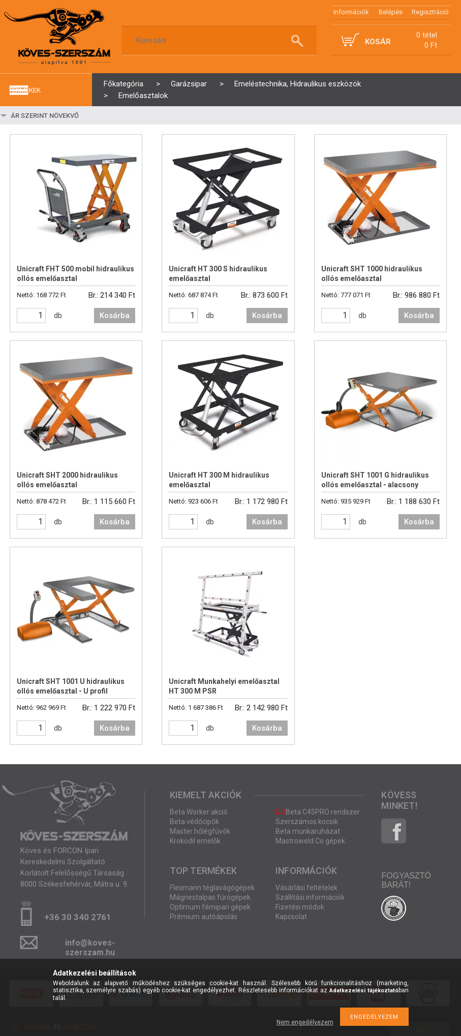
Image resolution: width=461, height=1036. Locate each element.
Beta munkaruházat (307, 831)
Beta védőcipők (194, 822)
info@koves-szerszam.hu (90, 946)
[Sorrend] (69, 115)
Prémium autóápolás (203, 917)
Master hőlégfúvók (200, 831)
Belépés (391, 12)
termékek (24, 90)
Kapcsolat (291, 917)
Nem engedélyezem (304, 1022)
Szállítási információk (310, 897)
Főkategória (123, 83)
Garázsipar (189, 83)
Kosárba (115, 315)
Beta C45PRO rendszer (317, 812)
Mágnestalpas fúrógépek (210, 897)
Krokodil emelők (195, 841)
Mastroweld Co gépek (310, 841)
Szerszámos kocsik (306, 822)
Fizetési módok (299, 907)
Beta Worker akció (199, 812)
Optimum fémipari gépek (210, 907)
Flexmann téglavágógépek (212, 888)
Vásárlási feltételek (306, 888)
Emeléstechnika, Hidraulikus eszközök (297, 83)
